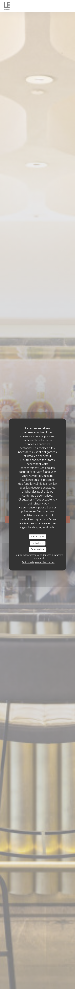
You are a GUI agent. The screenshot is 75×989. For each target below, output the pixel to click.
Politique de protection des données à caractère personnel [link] (39, 556)
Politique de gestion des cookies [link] (38, 562)
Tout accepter (37, 536)
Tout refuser (37, 543)
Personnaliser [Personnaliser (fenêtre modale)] (37, 549)
